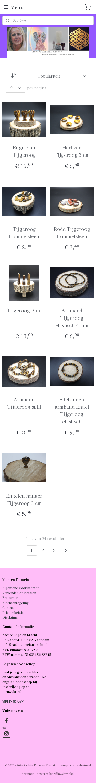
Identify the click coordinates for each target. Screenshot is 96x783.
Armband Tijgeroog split (24, 403)
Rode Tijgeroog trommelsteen (72, 232)
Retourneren (12, 597)
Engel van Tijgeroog (24, 151)
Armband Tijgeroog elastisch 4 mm (71, 317)
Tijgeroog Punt (24, 310)
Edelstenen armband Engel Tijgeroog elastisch (72, 410)
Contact (8, 607)
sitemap (62, 765)
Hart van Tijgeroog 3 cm (72, 151)
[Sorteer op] (48, 76)
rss (72, 765)
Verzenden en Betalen (19, 593)
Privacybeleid (13, 612)
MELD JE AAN (13, 701)
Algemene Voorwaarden (20, 588)
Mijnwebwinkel (64, 773)
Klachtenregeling (15, 603)
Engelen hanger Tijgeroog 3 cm (24, 499)
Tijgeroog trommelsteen (24, 232)
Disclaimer (10, 617)
